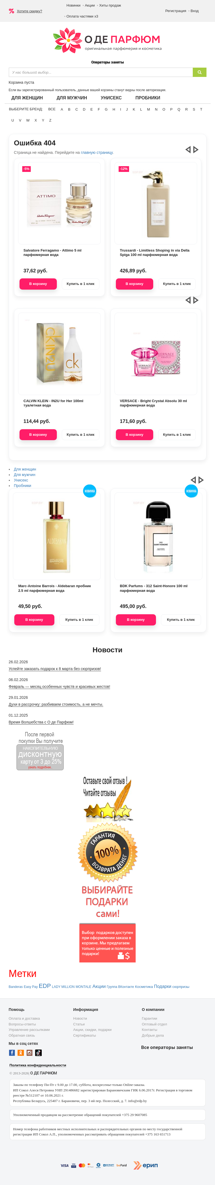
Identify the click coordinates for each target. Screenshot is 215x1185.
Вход (195, 11)
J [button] (127, 109)
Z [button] (50, 120)
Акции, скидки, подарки (92, 1030)
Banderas (16, 987)
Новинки (73, 5)
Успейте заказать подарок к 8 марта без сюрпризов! (55, 669)
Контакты (149, 1030)
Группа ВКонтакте (120, 987)
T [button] (201, 109)
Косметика (144, 987)
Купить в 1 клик (80, 284)
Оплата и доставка (24, 1018)
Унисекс (111, 98)
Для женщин (27, 98)
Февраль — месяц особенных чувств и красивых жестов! (59, 686)
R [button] (186, 109)
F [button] (99, 109)
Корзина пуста (21, 82)
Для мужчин (72, 98)
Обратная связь (22, 1035)
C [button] (76, 109)
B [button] (69, 109)
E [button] (91, 109)
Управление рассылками (29, 1030)
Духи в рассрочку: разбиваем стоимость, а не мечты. (56, 704)
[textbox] (101, 72)
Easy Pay (31, 987)
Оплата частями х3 (82, 16)
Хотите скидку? (29, 11)
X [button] (36, 120)
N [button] (156, 109)
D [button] (84, 109)
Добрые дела (153, 1035)
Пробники (147, 98)
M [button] (148, 109)
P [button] (171, 109)
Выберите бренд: (26, 109)
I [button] (120, 109)
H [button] (114, 109)
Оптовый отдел (154, 1024)
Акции (90, 5)
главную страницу (96, 152)
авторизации (155, 90)
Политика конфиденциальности (38, 1065)
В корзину (38, 284)
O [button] (164, 109)
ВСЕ (51, 109)
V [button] (20, 120)
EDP (45, 986)
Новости (80, 1018)
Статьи (79, 1024)
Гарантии (149, 1018)
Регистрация (175, 11)
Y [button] (43, 120)
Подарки (162, 986)
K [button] (134, 109)
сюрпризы (180, 987)
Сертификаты (84, 1035)
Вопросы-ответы (22, 1024)
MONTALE (83, 987)
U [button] (13, 120)
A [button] (62, 109)
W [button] (28, 120)
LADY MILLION (63, 987)
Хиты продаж (110, 5)
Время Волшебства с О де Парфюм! (41, 722)
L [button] (141, 109)
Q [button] (178, 109)
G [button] (106, 109)
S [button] (194, 109)
